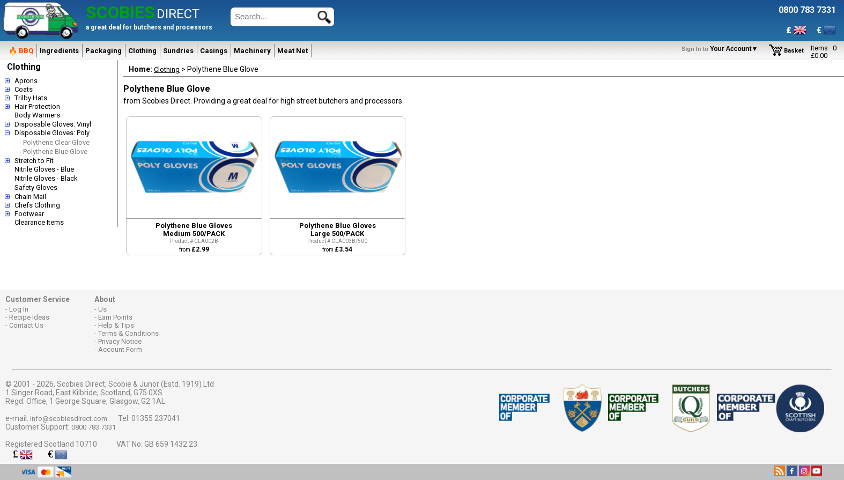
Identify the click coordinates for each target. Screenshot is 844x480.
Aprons (26, 81)
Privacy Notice (120, 341)
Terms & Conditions (128, 333)
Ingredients (59, 51)
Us (102, 309)
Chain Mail (30, 197)
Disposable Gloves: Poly (52, 133)
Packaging (103, 51)
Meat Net (292, 51)
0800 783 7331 (93, 427)
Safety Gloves (35, 187)
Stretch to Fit (34, 161)
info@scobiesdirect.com (68, 419)
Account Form (120, 349)
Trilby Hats (30, 98)
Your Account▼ (721, 49)
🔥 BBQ (21, 51)
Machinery (252, 51)
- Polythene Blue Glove (53, 151)
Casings (213, 51)
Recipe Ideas (29, 317)
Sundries (178, 51)
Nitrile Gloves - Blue (44, 169)
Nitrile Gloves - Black (46, 178)
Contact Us (26, 325)
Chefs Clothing (37, 205)
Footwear (29, 214)
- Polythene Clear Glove (54, 142)
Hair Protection (37, 106)
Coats (23, 89)
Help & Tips (116, 325)
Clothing (142, 51)
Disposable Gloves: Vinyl (52, 124)
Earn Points (115, 317)
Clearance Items (39, 222)
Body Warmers (37, 115)
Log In (18, 309)
